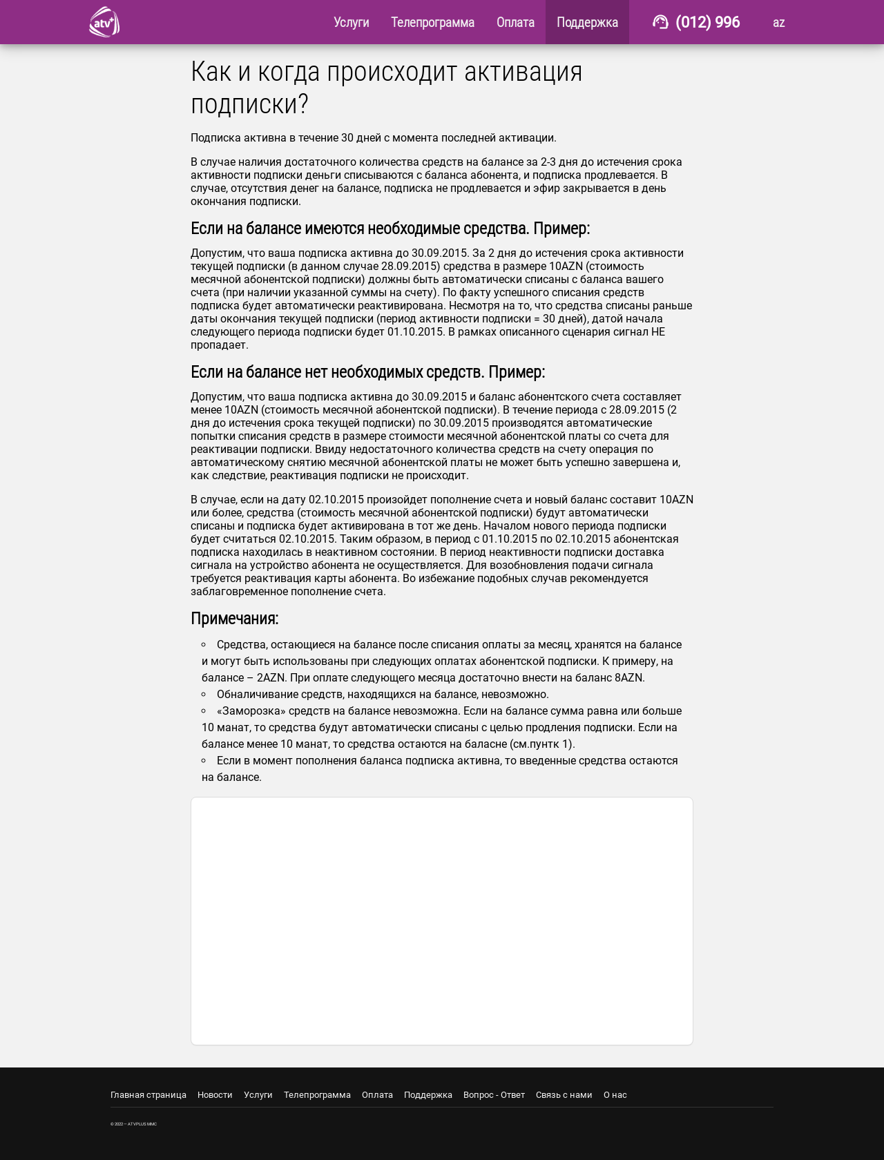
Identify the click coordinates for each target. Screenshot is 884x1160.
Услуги (258, 1095)
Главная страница (148, 1095)
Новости (215, 1095)
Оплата (377, 1095)
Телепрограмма (317, 1095)
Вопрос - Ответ (494, 1095)
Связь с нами (564, 1095)
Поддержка (428, 1095)
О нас (615, 1095)
